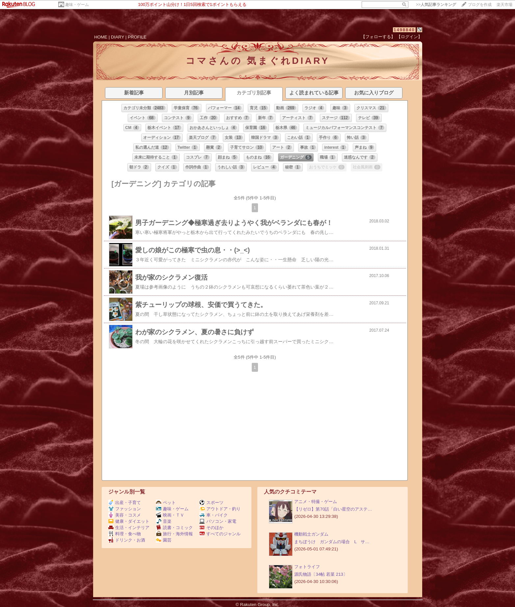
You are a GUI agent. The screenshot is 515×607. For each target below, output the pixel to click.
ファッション (124, 508)
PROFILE (137, 37)
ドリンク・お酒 (126, 540)
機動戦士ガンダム (311, 534)
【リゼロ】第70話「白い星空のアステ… (333, 509)
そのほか (211, 527)
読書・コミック (174, 527)
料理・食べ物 (124, 533)
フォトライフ (307, 566)
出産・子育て (124, 502)
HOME (100, 37)
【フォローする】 (378, 36)
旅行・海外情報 (174, 533)
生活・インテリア (128, 527)
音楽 (163, 521)
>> (436, 4)
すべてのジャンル (220, 533)
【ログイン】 (409, 36)
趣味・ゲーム (77, 4)
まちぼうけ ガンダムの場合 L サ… (331, 541)
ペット (166, 502)
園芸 (163, 540)
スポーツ (211, 502)
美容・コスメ (124, 515)
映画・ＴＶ (170, 515)
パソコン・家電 (217, 521)
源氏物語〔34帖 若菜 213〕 (320, 574)
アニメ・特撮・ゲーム (315, 501)
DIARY (117, 37)
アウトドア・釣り (220, 508)
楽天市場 (504, 4)
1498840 (404, 29)
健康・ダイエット (128, 521)
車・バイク (213, 515)
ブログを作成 (480, 4)
